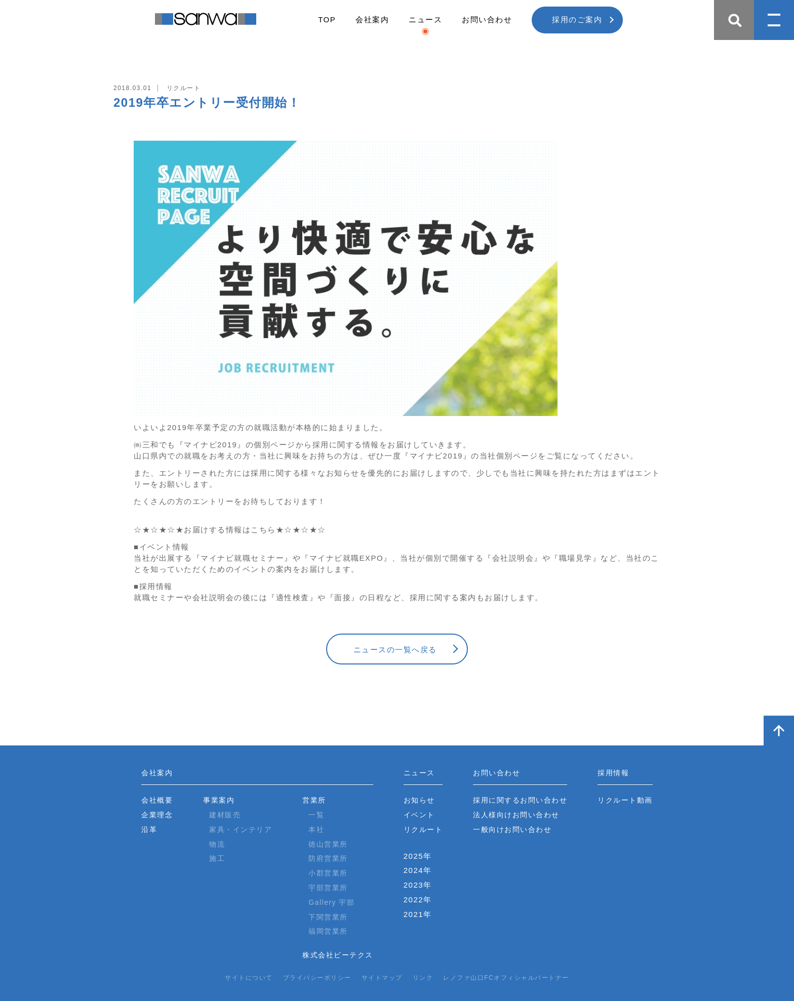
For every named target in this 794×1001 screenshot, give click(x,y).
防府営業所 (328, 858)
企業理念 (157, 815)
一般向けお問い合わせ (512, 829)
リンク (423, 978)
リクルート (423, 829)
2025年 (418, 856)
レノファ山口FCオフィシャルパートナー (506, 978)
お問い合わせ (487, 19)
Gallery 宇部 (331, 902)
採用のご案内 (577, 19)
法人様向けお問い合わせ (516, 815)
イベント (419, 815)
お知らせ (419, 800)
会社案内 (372, 19)
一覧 (316, 815)
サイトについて (249, 978)
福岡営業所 (328, 931)
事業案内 (218, 800)
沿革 (149, 829)
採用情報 (613, 773)
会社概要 (157, 800)
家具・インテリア (240, 829)
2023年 (418, 885)
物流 (217, 844)
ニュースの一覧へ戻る (395, 649)
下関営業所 (328, 917)
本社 (316, 829)
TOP (327, 19)
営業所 (314, 800)
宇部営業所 (328, 888)
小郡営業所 (328, 873)
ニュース (425, 19)
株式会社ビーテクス (337, 955)
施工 (217, 858)
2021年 (418, 914)
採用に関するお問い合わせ (520, 800)
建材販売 (225, 815)
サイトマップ (382, 978)
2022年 (418, 899)
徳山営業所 (328, 844)
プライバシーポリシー (317, 978)
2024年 (418, 870)
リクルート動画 (625, 800)
